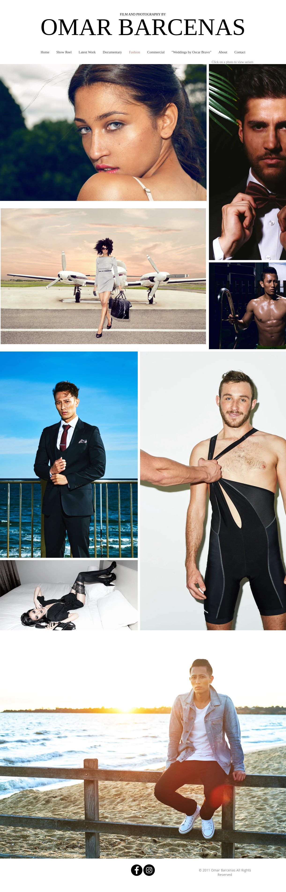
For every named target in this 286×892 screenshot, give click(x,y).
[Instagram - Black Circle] (149, 870)
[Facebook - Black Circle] (136, 870)
